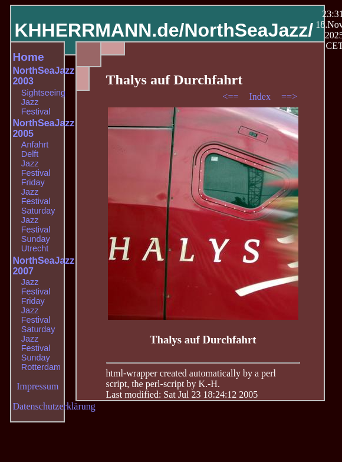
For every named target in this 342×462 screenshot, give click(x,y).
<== (231, 96)
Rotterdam (41, 367)
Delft (30, 154)
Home (28, 57)
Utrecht (34, 248)
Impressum (37, 386)
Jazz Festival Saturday (38, 201)
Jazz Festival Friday (36, 173)
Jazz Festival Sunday (36, 229)
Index (260, 96)
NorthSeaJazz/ (248, 30)
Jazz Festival (36, 106)
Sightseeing (43, 92)
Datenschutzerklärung (53, 406)
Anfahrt (34, 144)
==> (289, 96)
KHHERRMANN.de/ (99, 30)
